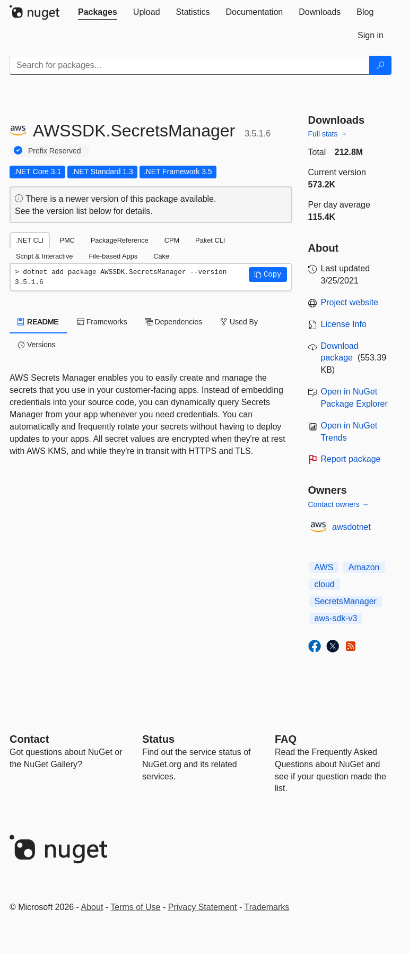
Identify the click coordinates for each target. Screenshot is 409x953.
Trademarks (267, 907)
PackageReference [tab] (120, 240)
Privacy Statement (202, 907)
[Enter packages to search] (190, 65)
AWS (324, 567)
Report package (351, 458)
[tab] (97, 12)
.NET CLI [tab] (29, 240)
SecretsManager (346, 601)
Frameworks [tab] (102, 321)
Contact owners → (338, 504)
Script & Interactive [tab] (44, 256)
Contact (29, 739)
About (92, 907)
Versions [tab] (37, 344)
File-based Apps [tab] (113, 256)
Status (158, 739)
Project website (350, 302)
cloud (325, 584)
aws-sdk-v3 (336, 618)
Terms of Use (135, 907)
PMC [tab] (66, 240)
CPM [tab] (171, 240)
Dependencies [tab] (173, 321)
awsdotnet (351, 526)
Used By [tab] (239, 321)
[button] (268, 274)
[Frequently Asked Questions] (286, 739)
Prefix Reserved (54, 151)
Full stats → (327, 134)
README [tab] (38, 321)
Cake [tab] (161, 256)
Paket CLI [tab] (210, 240)
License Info (344, 324)
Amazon (364, 567)
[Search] (380, 65)
